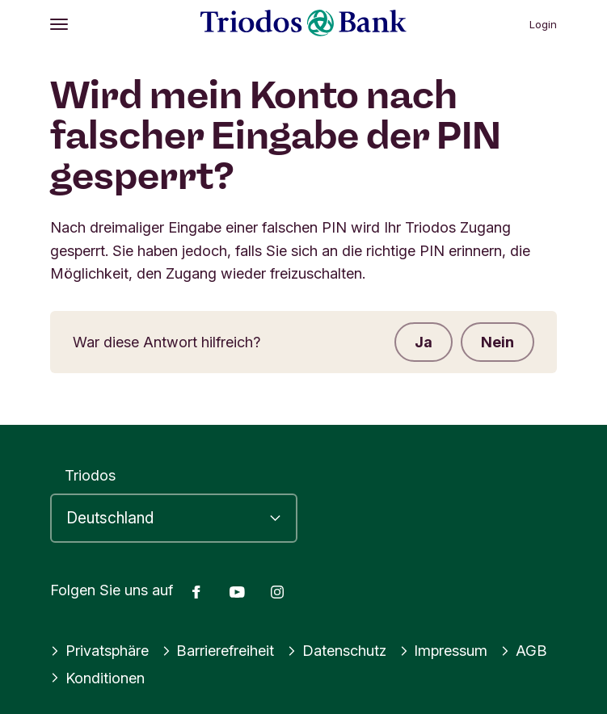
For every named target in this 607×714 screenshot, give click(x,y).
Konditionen (97, 678)
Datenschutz (336, 650)
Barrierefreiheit (218, 650)
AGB (523, 650)
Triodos (90, 475)
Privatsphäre (99, 650)
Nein (497, 342)
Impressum (443, 650)
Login (543, 24)
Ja (423, 342)
